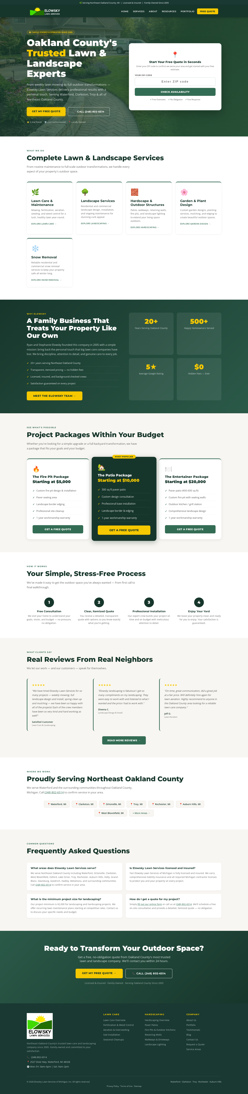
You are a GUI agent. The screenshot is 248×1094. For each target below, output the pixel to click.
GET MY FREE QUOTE (46, 111)
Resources (169, 11)
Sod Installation (111, 1034)
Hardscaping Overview (157, 1020)
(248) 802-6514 (54, 792)
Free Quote (207, 11)
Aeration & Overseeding (116, 1029)
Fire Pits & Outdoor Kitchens (160, 1029)
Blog (188, 1034)
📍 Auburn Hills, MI (190, 804)
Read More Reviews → (124, 740)
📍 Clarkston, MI (84, 804)
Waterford (175, 1081)
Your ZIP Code (143, 75)
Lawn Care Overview (114, 1020)
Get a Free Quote (58, 529)
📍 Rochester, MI (161, 804)
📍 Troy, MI (136, 804)
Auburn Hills (215, 1081)
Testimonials (193, 1029)
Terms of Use (126, 1086)
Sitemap (137, 1086)
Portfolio (187, 11)
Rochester (203, 1081)
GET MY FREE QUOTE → (99, 973)
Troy (195, 1081)
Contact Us (192, 1039)
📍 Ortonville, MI (112, 804)
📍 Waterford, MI (56, 804)
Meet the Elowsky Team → (54, 395)
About (153, 11)
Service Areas (193, 1049)
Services (138, 11)
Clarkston (186, 1081)
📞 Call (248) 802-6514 (88, 111)
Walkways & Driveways (157, 1039)
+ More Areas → (141, 813)
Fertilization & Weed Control (118, 1024)
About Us (191, 1020)
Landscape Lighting (155, 1044)
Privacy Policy (113, 1086)
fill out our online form (150, 904)
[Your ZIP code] (175, 81)
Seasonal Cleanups (113, 1039)
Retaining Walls (153, 1034)
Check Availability (175, 91)
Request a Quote (195, 1044)
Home (124, 11)
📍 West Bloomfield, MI (111, 813)
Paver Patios (151, 1024)
